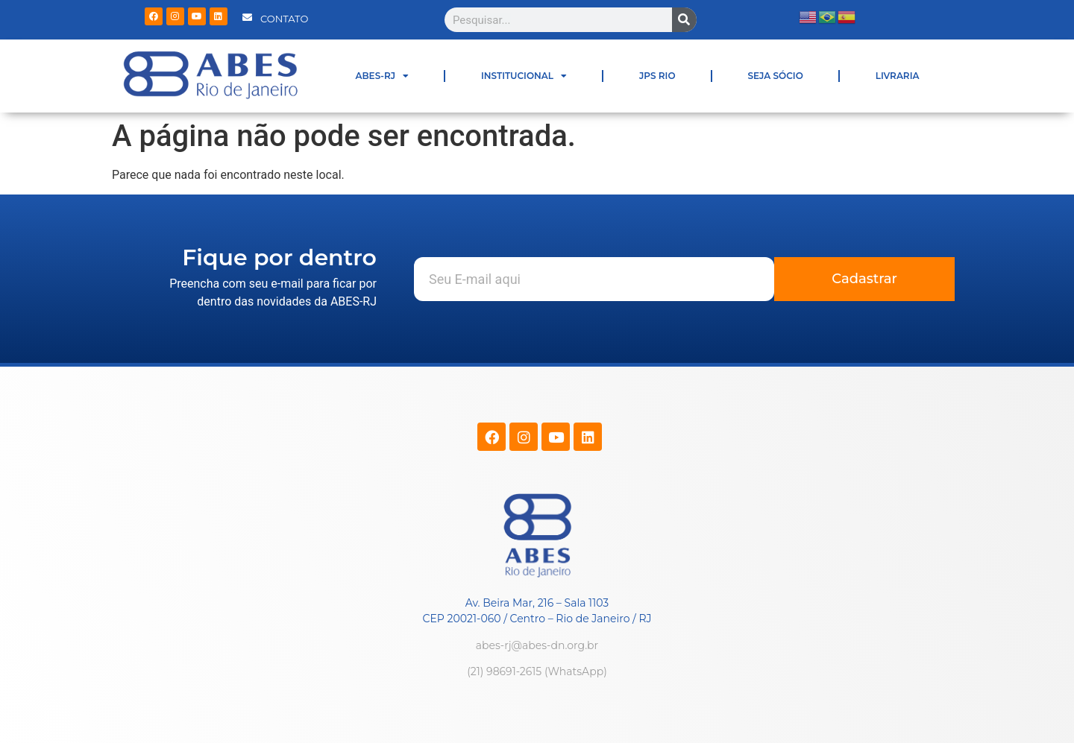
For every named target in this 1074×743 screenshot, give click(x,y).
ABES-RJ (382, 76)
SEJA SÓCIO (775, 75)
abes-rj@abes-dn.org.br (537, 645)
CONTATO (284, 19)
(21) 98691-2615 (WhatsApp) (537, 671)
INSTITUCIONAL (524, 76)
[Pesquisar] (684, 19)
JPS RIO (657, 75)
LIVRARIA (898, 75)
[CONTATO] (247, 17)
